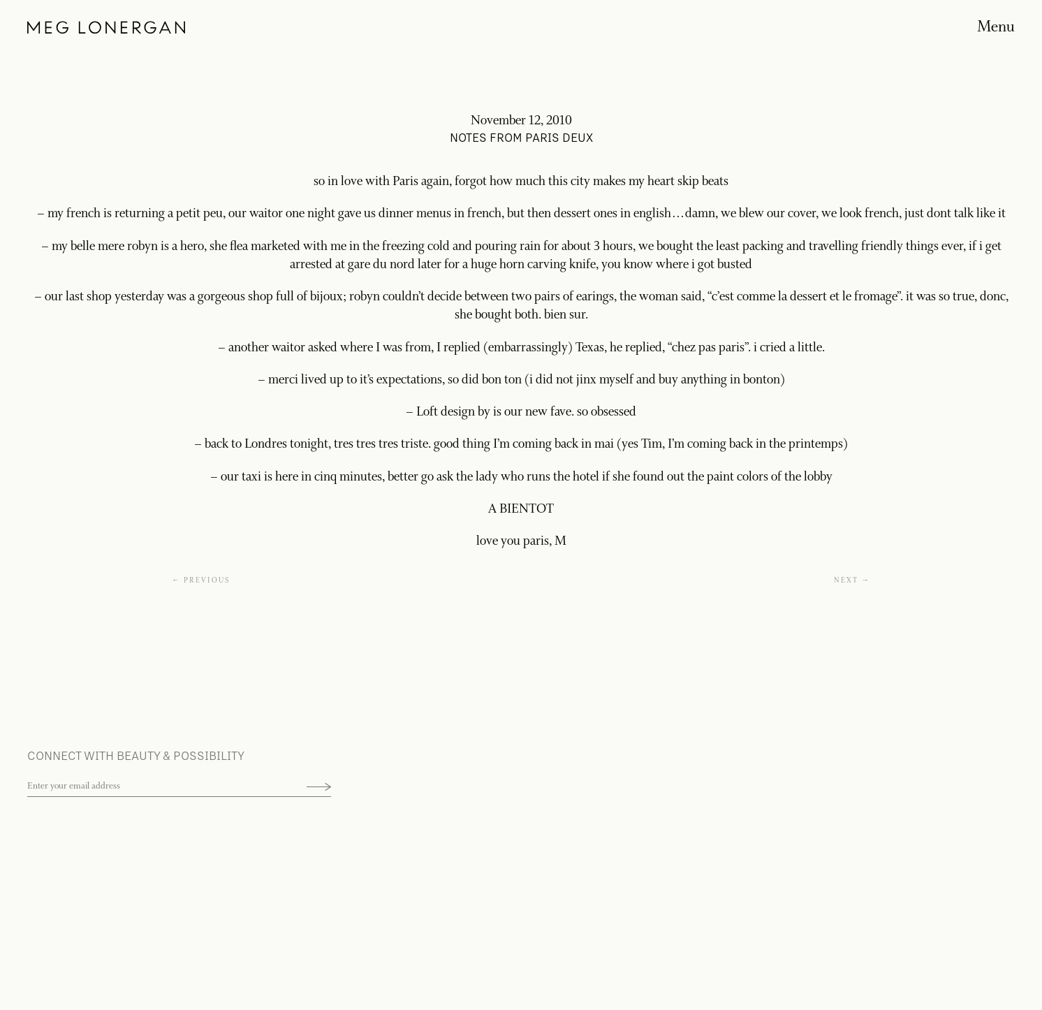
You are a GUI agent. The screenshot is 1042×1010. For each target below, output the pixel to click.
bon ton (502, 380)
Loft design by (453, 412)
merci (283, 380)
